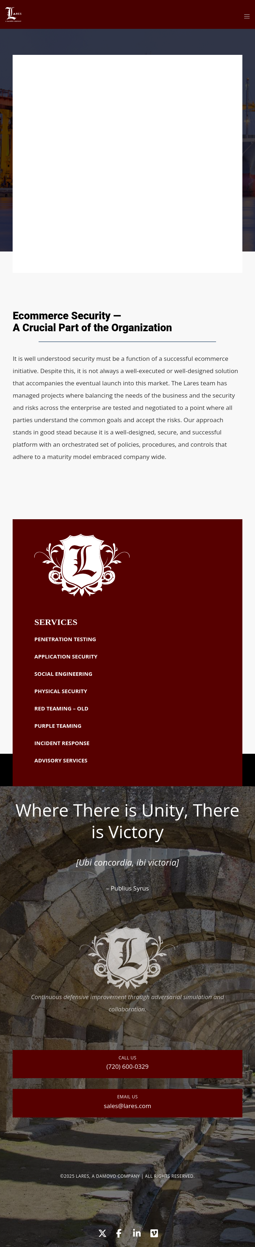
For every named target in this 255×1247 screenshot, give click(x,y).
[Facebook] (118, 1232)
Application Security (65, 656)
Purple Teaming (57, 725)
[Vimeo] (153, 1232)
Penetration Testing (65, 639)
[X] (101, 1232)
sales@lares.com (127, 1106)
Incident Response (61, 743)
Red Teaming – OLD (61, 708)
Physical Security (60, 691)
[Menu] (245, 16)
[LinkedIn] (136, 1232)
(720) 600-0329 (127, 1066)
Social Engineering (63, 673)
